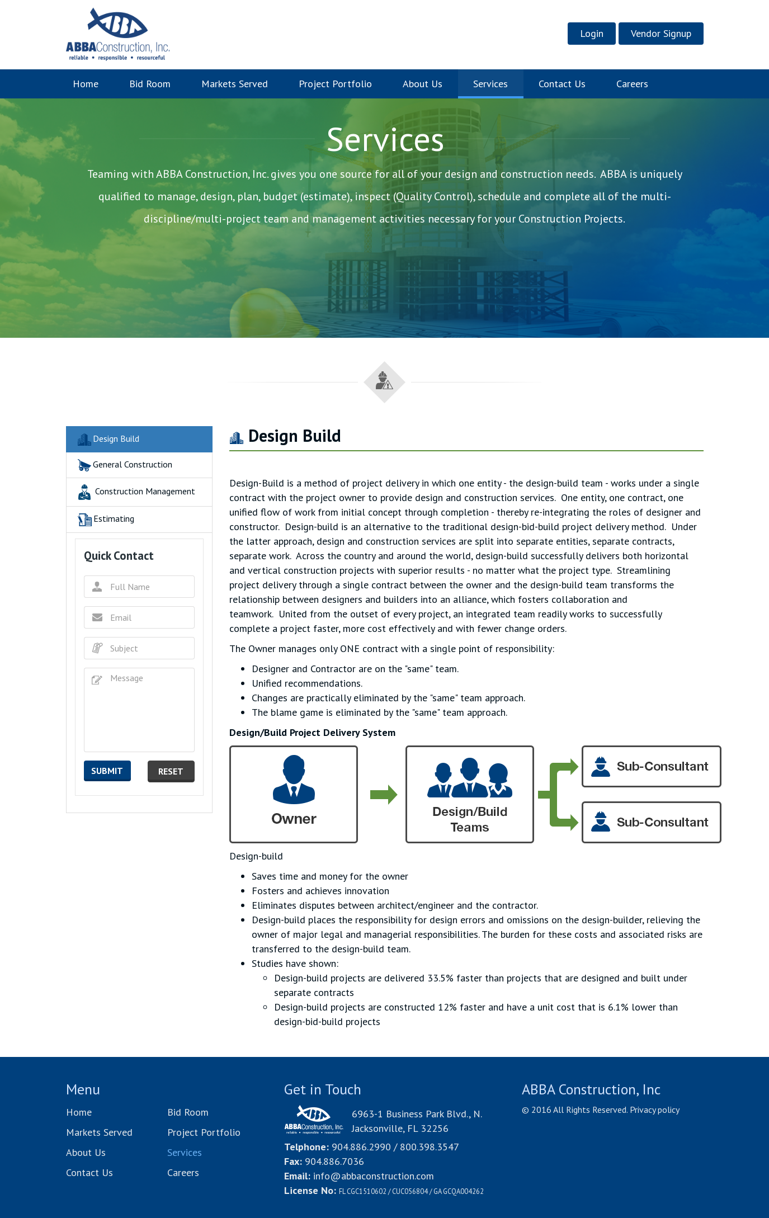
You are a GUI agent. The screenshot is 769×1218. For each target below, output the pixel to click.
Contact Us (562, 83)
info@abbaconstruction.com (373, 1175)
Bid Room (150, 83)
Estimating (104, 519)
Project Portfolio (335, 83)
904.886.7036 (334, 1161)
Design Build (107, 439)
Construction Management (135, 492)
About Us (422, 83)
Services (490, 83)
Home (93, 83)
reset (170, 771)
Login (591, 33)
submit (107, 770)
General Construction (123, 465)
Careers (632, 83)
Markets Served (234, 83)
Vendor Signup (661, 33)
